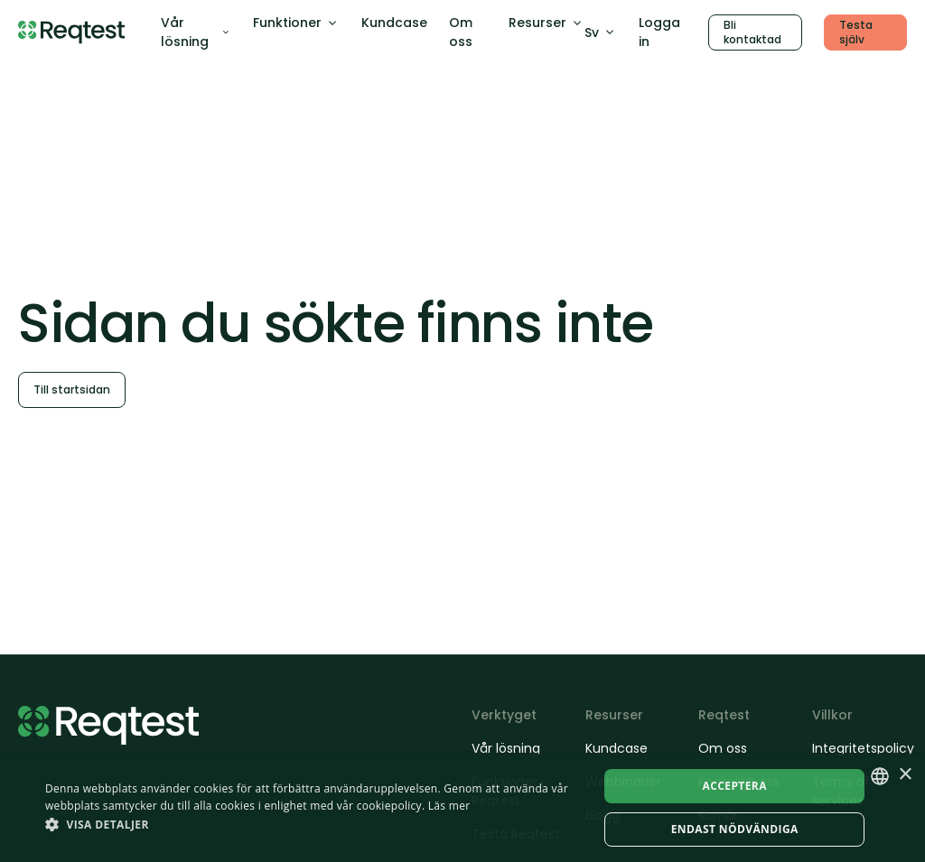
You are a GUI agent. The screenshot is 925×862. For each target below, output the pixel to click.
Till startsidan (71, 389)
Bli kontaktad (752, 32)
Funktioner (296, 23)
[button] (313, 824)
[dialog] (462, 808)
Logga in (659, 32)
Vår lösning (196, 32)
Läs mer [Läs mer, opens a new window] (449, 805)
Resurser (546, 23)
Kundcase (394, 23)
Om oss (460, 32)
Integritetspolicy (860, 748)
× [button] (904, 775)
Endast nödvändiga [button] (735, 829)
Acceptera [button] (735, 785)
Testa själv (856, 32)
